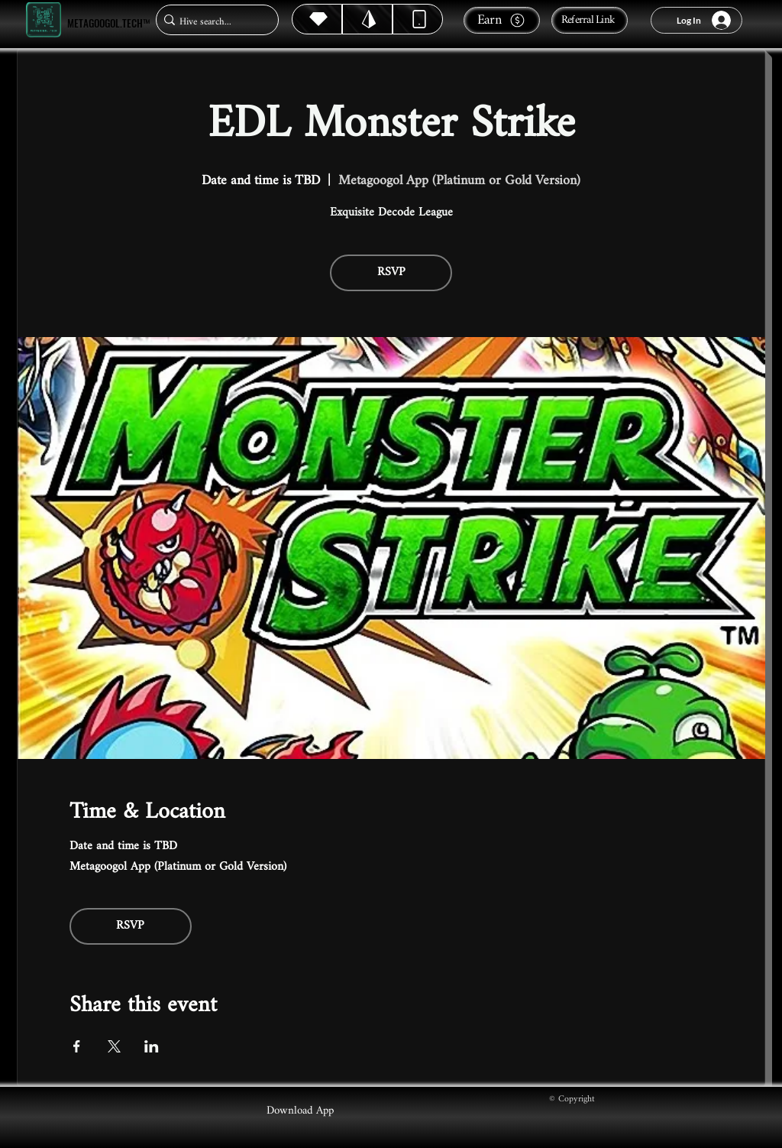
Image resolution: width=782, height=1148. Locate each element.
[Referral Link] (589, 20)
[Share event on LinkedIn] (151, 1046)
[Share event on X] (114, 1046)
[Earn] (502, 20)
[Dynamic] (418, 19)
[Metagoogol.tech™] (43, 20)
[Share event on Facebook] (76, 1046)
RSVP (391, 272)
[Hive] (317, 19)
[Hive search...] (212, 21)
